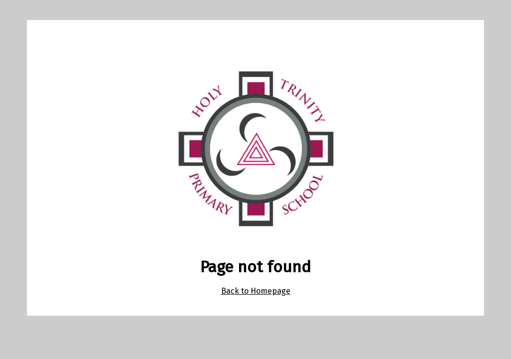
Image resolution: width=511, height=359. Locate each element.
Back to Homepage (255, 291)
